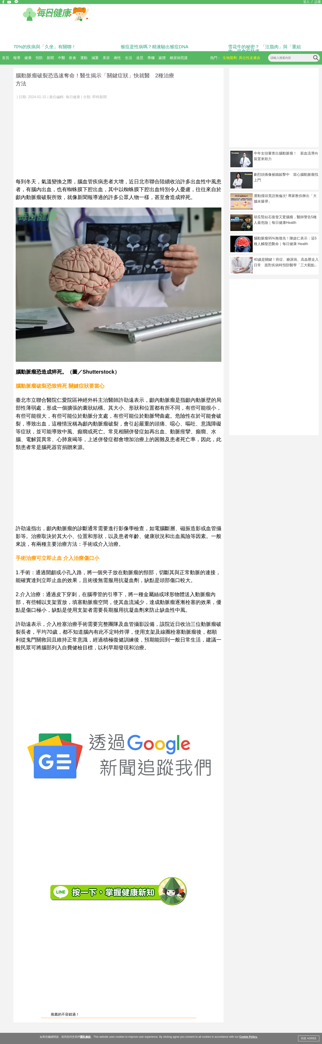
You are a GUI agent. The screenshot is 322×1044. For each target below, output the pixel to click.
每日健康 (73, 97)
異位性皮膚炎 (249, 58)
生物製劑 (230, 58)
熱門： (215, 58)
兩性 (117, 58)
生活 (128, 58)
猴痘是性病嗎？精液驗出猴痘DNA (154, 46)
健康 (28, 58)
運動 (83, 58)
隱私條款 (85, 1036)
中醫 (61, 58)
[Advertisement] (118, 136)
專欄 (151, 58)
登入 (306, 2)
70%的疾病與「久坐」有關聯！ (44, 46)
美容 (106, 58)
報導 (16, 58)
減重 (95, 58)
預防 (39, 58)
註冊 (318, 2)
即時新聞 (99, 97)
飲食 (72, 58)
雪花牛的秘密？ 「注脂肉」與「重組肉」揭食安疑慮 (264, 49)
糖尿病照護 (179, 58)
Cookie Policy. (248, 1036)
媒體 (162, 58)
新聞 (50, 58)
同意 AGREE (308, 1038)
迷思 (139, 58)
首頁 (5, 58)
